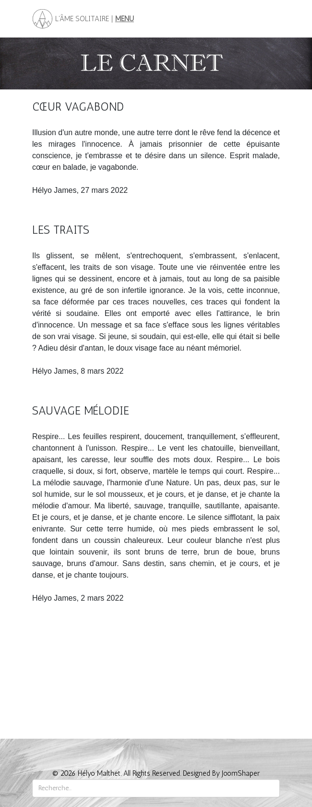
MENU (124, 18)
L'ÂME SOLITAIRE (81, 18)
